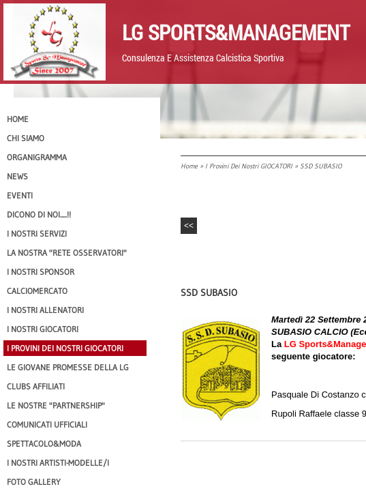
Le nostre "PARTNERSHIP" (56, 405)
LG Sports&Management (236, 32)
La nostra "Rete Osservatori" (67, 253)
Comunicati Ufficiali (47, 424)
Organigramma (37, 157)
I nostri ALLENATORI (45, 310)
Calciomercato (37, 291)
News (17, 176)
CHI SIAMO (25, 138)
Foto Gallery (34, 482)
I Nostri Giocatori (42, 329)
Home (189, 166)
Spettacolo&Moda (44, 443)
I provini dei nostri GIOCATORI (248, 166)
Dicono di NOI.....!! (39, 214)
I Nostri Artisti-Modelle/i (58, 463)
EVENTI (20, 195)
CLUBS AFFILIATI (36, 386)
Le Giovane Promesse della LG (68, 367)
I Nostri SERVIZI (37, 233)
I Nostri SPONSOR (40, 272)
